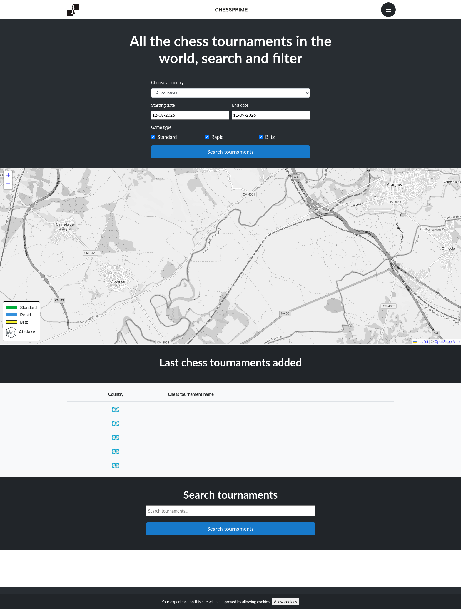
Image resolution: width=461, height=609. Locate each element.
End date (240, 105)
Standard (167, 137)
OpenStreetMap (447, 342)
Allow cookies (285, 601)
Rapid (217, 137)
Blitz (270, 137)
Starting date (163, 105)
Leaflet (420, 342)
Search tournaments (230, 152)
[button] (8, 175)
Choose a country (167, 82)
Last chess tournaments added (230, 362)
